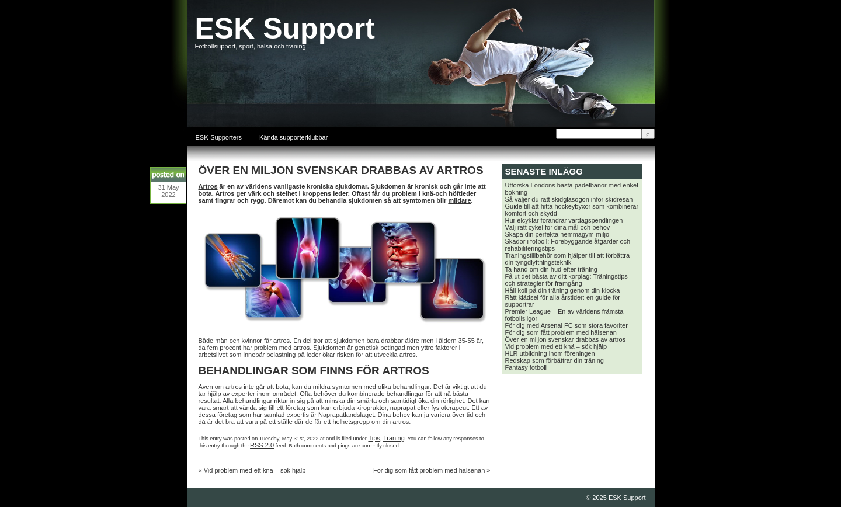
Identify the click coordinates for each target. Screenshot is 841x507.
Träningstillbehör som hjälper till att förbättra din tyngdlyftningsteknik (567, 259)
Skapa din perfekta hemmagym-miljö (557, 234)
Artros (208, 186)
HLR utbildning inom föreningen (550, 353)
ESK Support (285, 28)
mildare (459, 200)
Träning (394, 438)
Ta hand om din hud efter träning (551, 269)
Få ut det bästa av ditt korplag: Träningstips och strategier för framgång (566, 280)
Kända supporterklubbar (293, 137)
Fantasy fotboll (526, 367)
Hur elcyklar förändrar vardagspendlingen (564, 220)
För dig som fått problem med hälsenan (429, 470)
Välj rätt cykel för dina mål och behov (557, 227)
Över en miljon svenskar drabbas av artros (565, 339)
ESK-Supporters (219, 137)
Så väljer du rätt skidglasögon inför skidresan (569, 199)
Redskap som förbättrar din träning (554, 360)
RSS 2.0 (262, 445)
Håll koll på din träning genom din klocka (562, 290)
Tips (374, 438)
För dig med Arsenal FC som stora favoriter (566, 325)
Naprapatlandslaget (346, 414)
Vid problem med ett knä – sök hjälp (255, 470)
